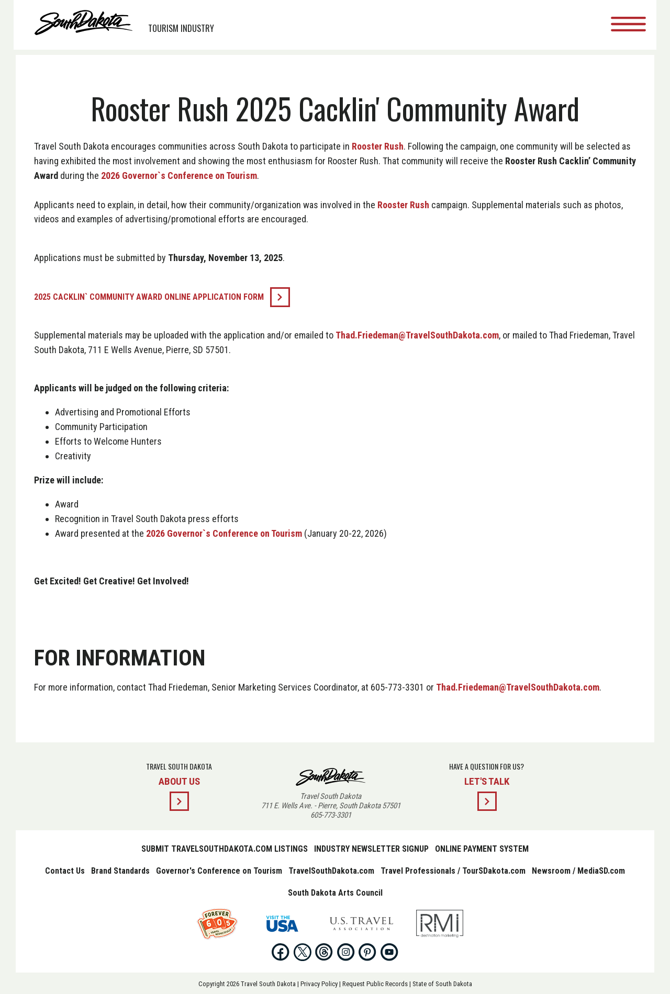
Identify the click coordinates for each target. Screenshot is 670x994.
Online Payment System (482, 849)
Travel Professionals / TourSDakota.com (453, 871)
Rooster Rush (383, 146)
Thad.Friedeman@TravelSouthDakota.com (422, 335)
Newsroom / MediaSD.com (578, 871)
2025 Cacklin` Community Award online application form (154, 297)
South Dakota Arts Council (335, 893)
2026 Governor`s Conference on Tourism (230, 175)
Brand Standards (120, 871)
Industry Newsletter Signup (371, 849)
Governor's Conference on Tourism (219, 871)
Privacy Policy (319, 984)
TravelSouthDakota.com (331, 871)
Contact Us (65, 871)
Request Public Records (375, 984)
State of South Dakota (442, 984)
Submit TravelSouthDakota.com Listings (224, 849)
